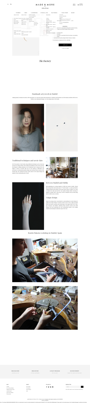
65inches (46, 400)
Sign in (74, 4)
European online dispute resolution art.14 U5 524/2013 (54, 399)
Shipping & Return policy (10, 389)
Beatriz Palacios (65, 19)
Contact (8, 386)
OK (82, 386)
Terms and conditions (10, 392)
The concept (28, 386)
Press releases (28, 389)
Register (74, 5)
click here (68, 40)
